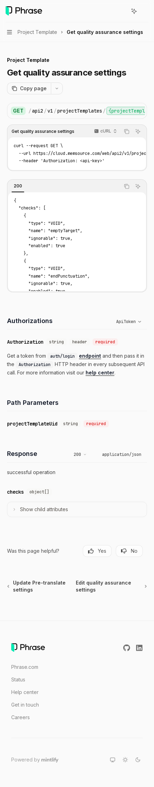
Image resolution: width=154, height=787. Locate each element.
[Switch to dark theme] (138, 760)
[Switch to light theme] (125, 760)
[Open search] (121, 11)
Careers (20, 717)
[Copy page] (29, 88)
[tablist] (63, 186)
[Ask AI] (137, 131)
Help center (25, 692)
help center (100, 372)
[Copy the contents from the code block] (126, 131)
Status (18, 679)
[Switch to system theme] (113, 760)
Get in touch (25, 705)
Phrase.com (24, 667)
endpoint (90, 356)
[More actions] (144, 11)
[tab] (18, 186)
